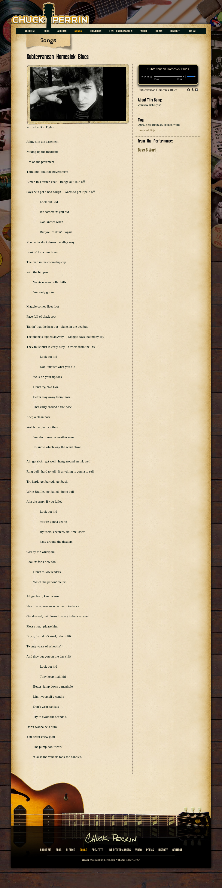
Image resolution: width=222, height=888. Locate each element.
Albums (62, 31)
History (175, 31)
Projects (95, 31)
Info (188, 89)
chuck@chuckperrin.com (102, 859)
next (151, 77)
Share (196, 89)
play (145, 76)
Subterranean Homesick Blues (158, 90)
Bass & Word (147, 150)
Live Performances (121, 31)
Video (143, 31)
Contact (193, 31)
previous (142, 77)
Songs (78, 31)
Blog (46, 31)
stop (148, 76)
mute (185, 76)
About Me (30, 31)
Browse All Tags (146, 130)
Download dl (192, 89)
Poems (158, 31)
